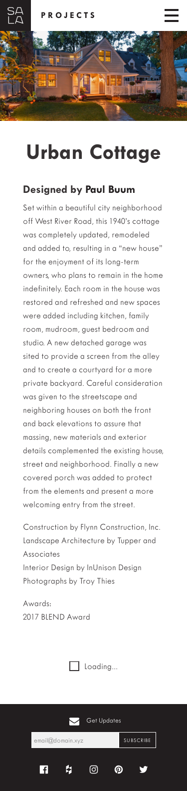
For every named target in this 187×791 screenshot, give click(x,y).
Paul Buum (110, 189)
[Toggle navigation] (171, 15)
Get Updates (103, 720)
